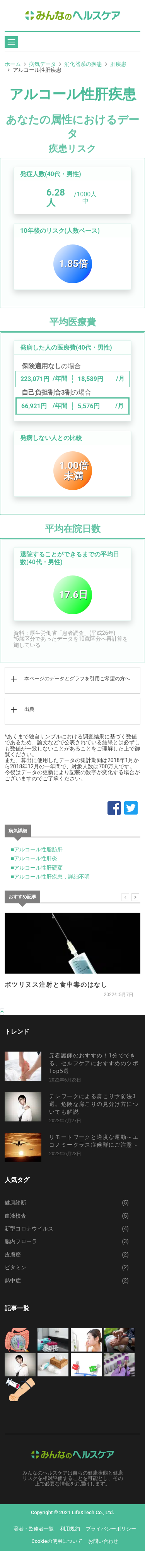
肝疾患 (118, 64)
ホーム (13, 64)
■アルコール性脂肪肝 (37, 849)
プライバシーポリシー (111, 1529)
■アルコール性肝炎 (34, 858)
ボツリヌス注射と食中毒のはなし (56, 984)
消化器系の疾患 (83, 64)
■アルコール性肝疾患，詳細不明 (50, 876)
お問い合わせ (103, 1541)
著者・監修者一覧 (34, 1529)
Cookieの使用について (56, 1541)
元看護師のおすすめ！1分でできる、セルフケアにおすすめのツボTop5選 (93, 1063)
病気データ (42, 64)
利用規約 (70, 1529)
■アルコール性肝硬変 (37, 868)
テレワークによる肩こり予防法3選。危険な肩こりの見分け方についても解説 (93, 1104)
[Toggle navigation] (11, 42)
